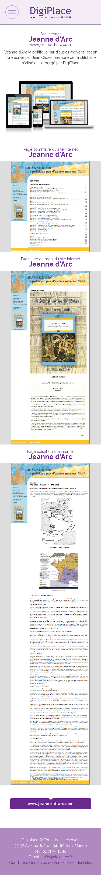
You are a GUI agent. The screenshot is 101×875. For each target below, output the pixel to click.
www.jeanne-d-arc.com (50, 44)
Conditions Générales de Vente (36, 862)
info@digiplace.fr (57, 857)
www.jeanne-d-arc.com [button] (51, 802)
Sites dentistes (79, 862)
